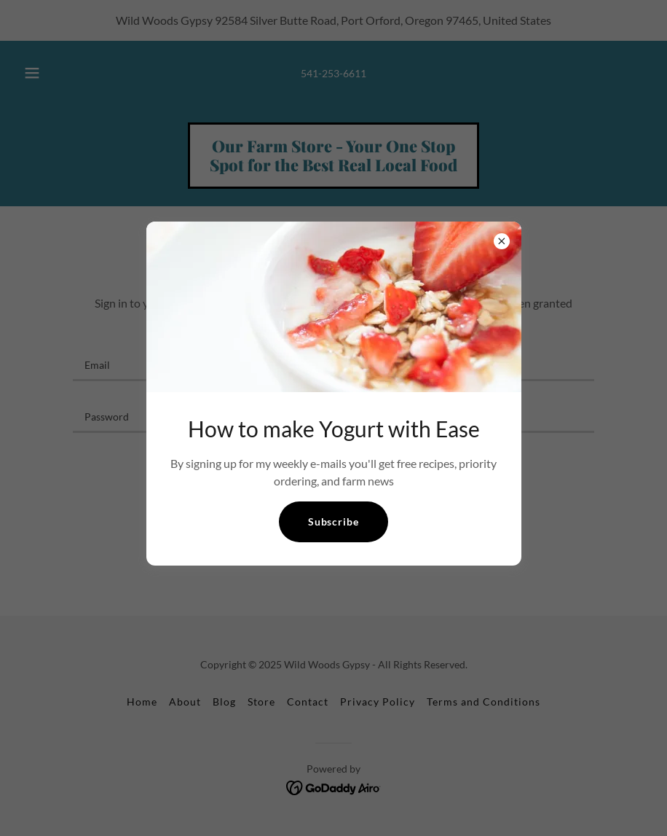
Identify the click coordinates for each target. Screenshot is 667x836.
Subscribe (334, 521)
